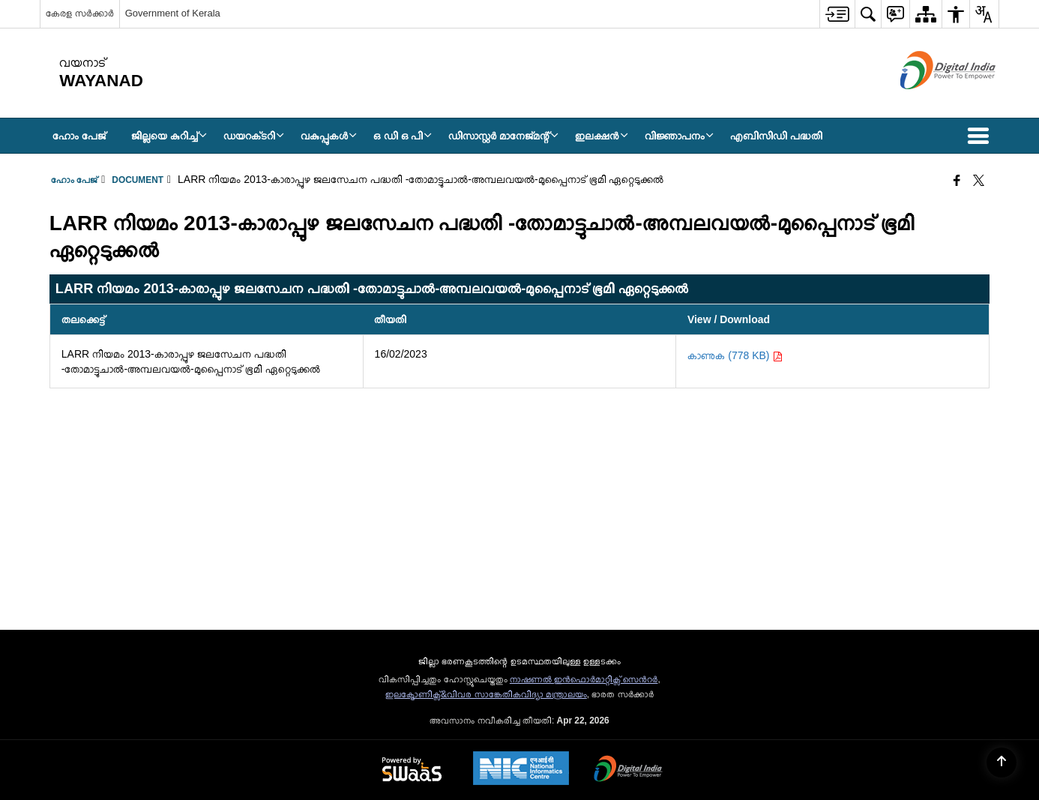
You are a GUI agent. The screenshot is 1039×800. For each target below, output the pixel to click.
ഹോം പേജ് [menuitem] (79, 136)
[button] (981, 135)
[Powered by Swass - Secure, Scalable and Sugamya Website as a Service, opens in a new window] (412, 770)
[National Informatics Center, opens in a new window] (521, 769)
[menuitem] (837, 14)
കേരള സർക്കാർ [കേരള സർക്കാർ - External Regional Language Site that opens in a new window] (80, 13)
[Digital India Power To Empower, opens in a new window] (628, 770)
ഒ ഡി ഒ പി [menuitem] (403, 136)
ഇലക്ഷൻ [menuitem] (601, 136)
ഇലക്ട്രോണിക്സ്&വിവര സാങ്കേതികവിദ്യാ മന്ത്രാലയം (486, 694)
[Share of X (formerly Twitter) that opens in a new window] (978, 181)
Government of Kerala (172, 13)
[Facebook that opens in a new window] (957, 181)
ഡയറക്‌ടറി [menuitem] (253, 136)
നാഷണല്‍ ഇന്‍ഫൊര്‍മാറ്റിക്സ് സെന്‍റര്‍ (584, 679)
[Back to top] (1002, 763)
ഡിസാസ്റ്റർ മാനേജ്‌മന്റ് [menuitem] (503, 136)
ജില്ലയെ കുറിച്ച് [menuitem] (169, 136)
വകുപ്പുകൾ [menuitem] (329, 136)
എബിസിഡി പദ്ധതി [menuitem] (776, 136)
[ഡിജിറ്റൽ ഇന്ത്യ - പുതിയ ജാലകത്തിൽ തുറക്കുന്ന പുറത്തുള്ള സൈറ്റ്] (929, 102)
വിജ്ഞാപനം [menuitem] (679, 136)
